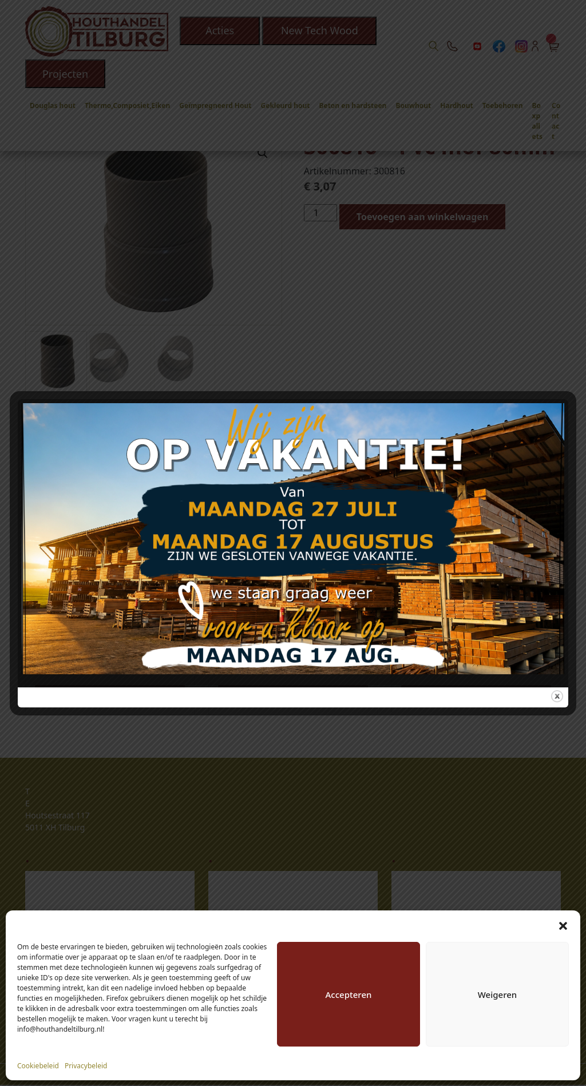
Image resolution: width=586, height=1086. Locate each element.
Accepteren (349, 994)
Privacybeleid (86, 1066)
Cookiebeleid (38, 1066)
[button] (563, 924)
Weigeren (497, 994)
